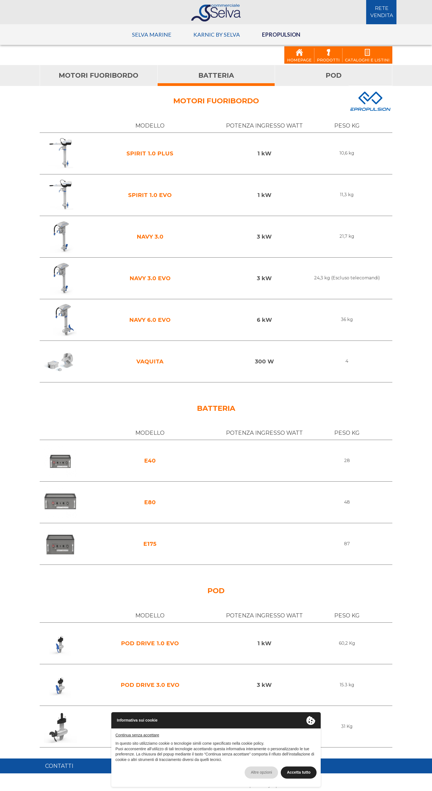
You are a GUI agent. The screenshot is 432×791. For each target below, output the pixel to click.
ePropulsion (281, 31)
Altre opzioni (261, 769)
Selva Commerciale (216, 10)
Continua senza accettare (137, 732)
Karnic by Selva (216, 31)
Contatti (59, 763)
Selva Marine (151, 31)
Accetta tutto (298, 769)
